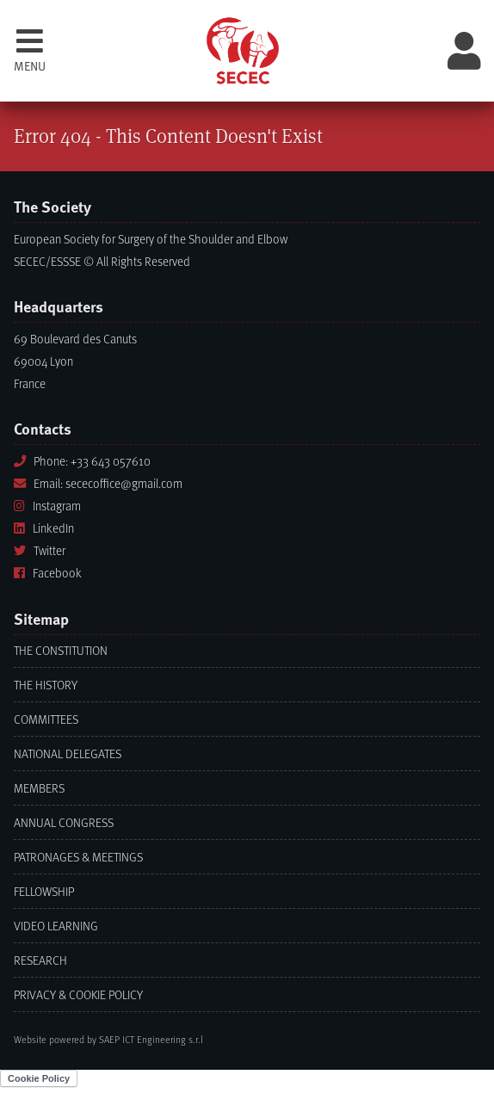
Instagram (47, 506)
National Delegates (67, 753)
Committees (46, 719)
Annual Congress (64, 822)
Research (40, 960)
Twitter (39, 550)
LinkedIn (44, 528)
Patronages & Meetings (78, 857)
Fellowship (44, 891)
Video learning (56, 926)
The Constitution (61, 650)
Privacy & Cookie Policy (78, 994)
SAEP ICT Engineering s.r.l (151, 1039)
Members (39, 788)
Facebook (48, 573)
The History (45, 685)
